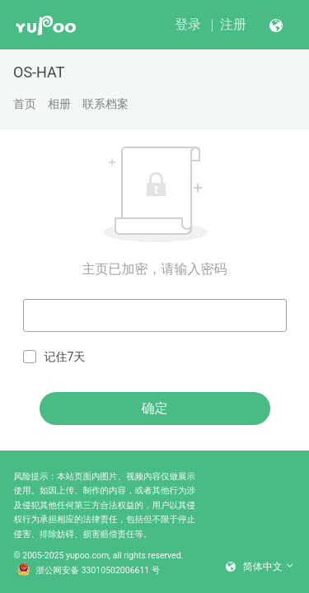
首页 (24, 103)
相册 (59, 103)
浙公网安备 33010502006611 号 (89, 571)
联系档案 (105, 103)
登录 (188, 24)
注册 (233, 24)
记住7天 (54, 357)
